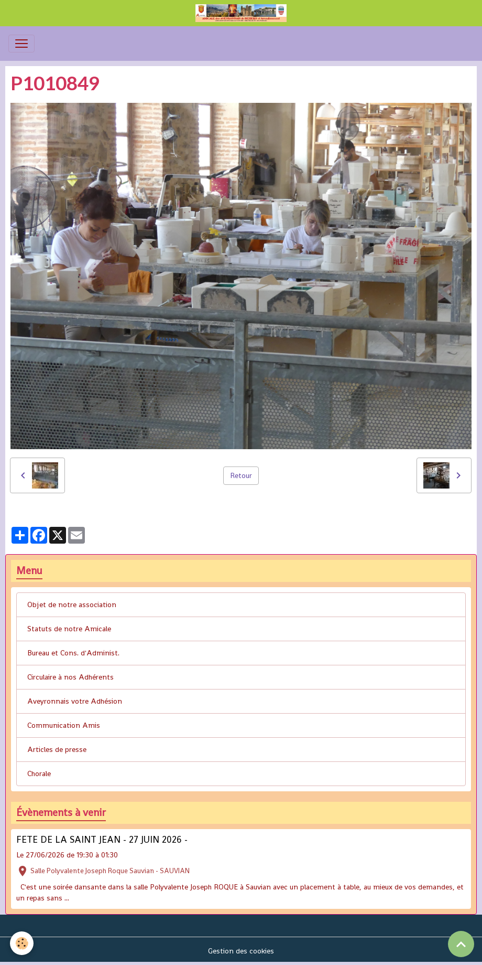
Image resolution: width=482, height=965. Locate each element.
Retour (241, 475)
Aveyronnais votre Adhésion (74, 701)
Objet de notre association (71, 604)
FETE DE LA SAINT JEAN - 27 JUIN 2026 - (102, 839)
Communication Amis (63, 725)
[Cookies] (22, 943)
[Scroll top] (461, 944)
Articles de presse (56, 749)
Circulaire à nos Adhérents (70, 677)
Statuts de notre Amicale (69, 628)
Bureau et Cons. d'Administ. (73, 653)
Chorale (39, 773)
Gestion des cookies (241, 951)
